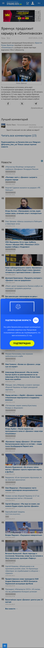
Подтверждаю (22, 343)
